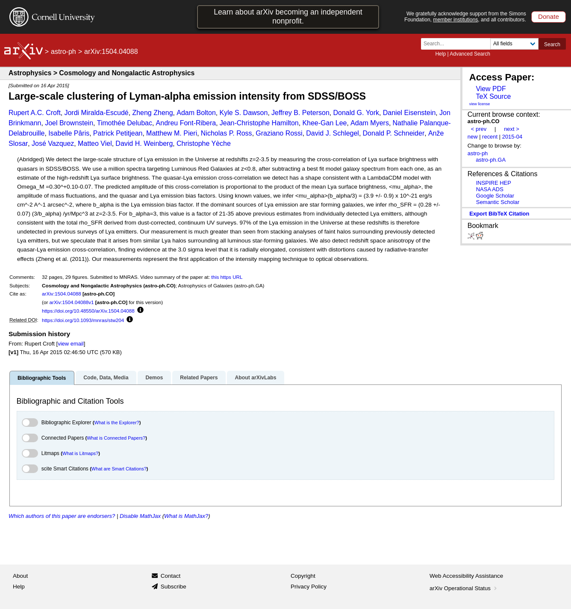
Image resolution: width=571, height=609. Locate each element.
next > (511, 129)
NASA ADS (489, 189)
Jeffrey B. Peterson (300, 112)
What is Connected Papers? (116, 437)
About (20, 576)
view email (70, 343)
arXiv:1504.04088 (61, 293)
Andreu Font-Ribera (186, 123)
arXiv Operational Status (464, 588)
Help (440, 54)
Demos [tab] (154, 378)
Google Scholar (495, 195)
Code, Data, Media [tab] (105, 378)
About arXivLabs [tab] (255, 378)
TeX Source (493, 96)
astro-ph (63, 51)
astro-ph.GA (491, 160)
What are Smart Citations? (119, 468)
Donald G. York (356, 112)
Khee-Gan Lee (324, 123)
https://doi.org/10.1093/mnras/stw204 (83, 320)
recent (489, 136)
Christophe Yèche (204, 143)
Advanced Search (470, 54)
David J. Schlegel (332, 133)
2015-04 (512, 136)
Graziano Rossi (279, 133)
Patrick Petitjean (118, 133)
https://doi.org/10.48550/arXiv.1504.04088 (88, 310)
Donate (548, 16)
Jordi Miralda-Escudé (96, 112)
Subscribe (173, 586)
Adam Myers (369, 123)
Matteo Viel (95, 143)
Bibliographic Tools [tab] (42, 378)
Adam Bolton (196, 112)
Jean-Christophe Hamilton (259, 123)
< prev (478, 129)
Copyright (303, 576)
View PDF (491, 88)
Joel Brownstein (69, 123)
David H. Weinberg (144, 143)
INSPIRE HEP (493, 183)
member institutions (455, 20)
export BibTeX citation (499, 213)
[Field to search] (514, 44)
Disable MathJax (140, 516)
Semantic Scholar (498, 202)
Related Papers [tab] (199, 378)
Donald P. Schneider (394, 133)
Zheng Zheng (152, 112)
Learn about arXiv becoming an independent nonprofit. (288, 16)
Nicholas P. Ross (226, 133)
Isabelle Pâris (68, 133)
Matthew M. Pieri (171, 133)
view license (479, 104)
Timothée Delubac (124, 123)
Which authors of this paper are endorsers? (62, 516)
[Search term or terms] (458, 44)
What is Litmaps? (80, 453)
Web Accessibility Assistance (466, 576)
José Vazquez (53, 143)
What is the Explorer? (116, 422)
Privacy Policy (309, 586)
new (473, 136)
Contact (171, 576)
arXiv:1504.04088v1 (72, 302)
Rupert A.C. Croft (35, 112)
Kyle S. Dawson (243, 112)
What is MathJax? (186, 516)
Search (552, 44)
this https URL (226, 277)
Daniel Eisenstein (409, 112)
